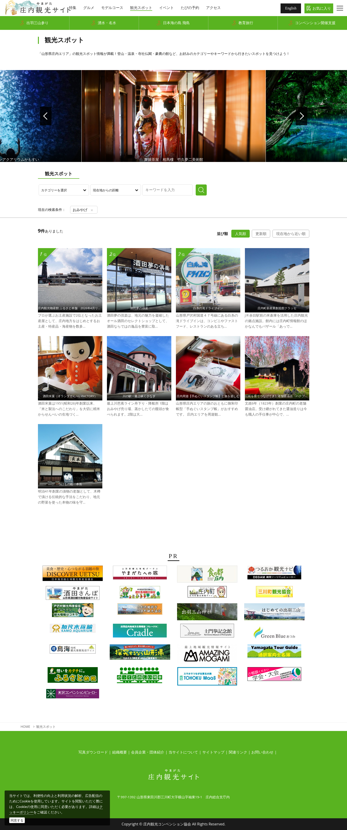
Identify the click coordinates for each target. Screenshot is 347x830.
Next (301, 116)
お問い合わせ (262, 752)
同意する (17, 820)
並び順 (222, 233)
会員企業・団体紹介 (147, 752)
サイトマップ (213, 752)
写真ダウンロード (93, 752)
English (290, 8)
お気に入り (322, 8)
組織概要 (119, 752)
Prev (46, 116)
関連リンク (238, 752)
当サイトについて (183, 752)
